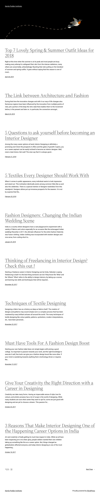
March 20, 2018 (10, 114)
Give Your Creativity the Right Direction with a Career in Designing (49, 385)
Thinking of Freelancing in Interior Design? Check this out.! (46, 263)
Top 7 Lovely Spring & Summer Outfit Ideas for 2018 (49, 52)
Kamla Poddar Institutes (13, 6)
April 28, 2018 (9, 77)
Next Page (90, 469)
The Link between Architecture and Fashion (47, 95)
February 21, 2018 (10, 157)
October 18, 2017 (10, 452)
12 (11, 469)
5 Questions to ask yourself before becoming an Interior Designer (50, 135)
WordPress (91, 491)
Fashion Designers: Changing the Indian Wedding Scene (43, 217)
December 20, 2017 (11, 284)
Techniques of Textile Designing (35, 303)
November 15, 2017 (11, 364)
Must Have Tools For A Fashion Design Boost (47, 343)
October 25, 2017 (10, 407)
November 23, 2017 (11, 324)
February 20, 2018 (10, 196)
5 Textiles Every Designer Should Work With (47, 175)
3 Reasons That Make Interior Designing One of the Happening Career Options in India (50, 428)
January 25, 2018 (10, 242)
